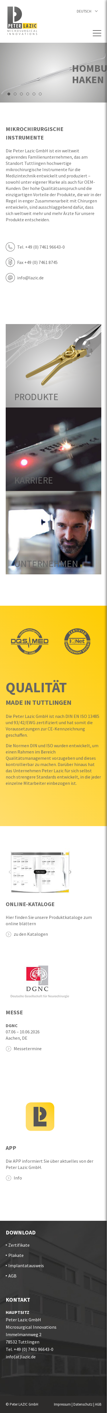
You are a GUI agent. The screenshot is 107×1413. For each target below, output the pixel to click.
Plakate (16, 1255)
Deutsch (84, 11)
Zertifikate (19, 1245)
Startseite (22, 20)
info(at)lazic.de (21, 1356)
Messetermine (28, 1048)
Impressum (62, 1404)
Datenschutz (82, 1404)
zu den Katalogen (31, 934)
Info (18, 1178)
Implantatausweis (26, 1265)
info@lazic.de (30, 277)
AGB (12, 1276)
